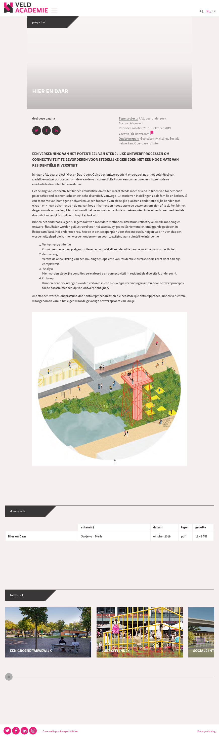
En (213, 11)
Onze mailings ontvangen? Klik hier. (60, 731)
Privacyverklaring (206, 731)
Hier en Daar (17, 536)
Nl (208, 11)
